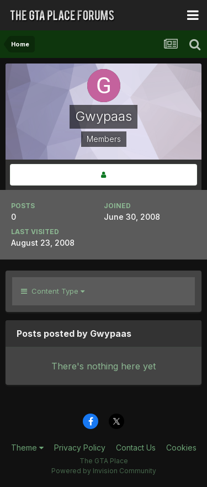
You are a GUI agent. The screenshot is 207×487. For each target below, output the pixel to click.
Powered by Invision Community (103, 471)
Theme (27, 447)
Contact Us (136, 447)
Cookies (181, 447)
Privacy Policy (79, 447)
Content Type (52, 291)
